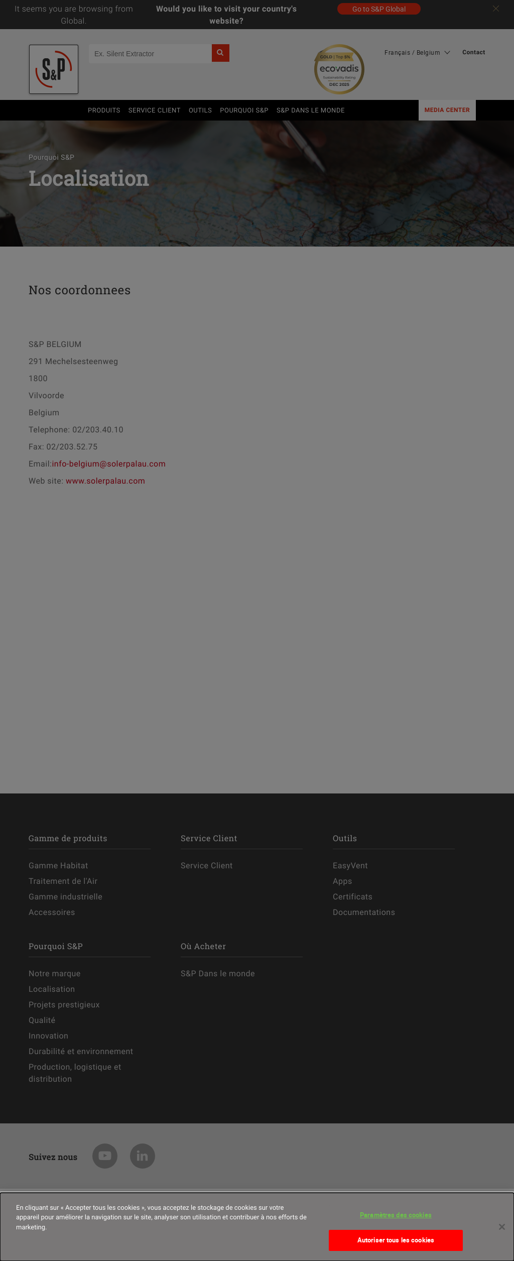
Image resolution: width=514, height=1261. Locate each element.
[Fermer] (502, 1227)
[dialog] (257, 1227)
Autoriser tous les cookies (395, 1239)
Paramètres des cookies (396, 1214)
